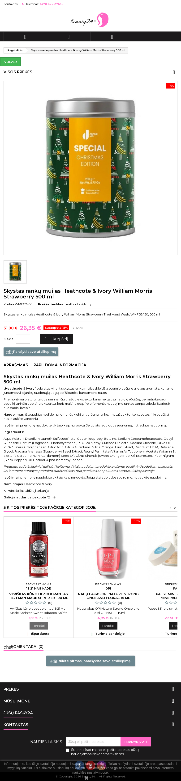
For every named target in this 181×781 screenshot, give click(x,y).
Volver (10, 62)
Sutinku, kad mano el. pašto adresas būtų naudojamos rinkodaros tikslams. (105, 752)
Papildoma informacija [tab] (60, 365)
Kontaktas (10, 4)
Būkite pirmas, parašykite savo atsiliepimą (90, 661)
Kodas (9, 304)
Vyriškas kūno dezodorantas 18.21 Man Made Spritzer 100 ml (38, 596)
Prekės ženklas (50, 304)
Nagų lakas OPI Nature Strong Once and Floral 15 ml (108, 596)
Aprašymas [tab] (16, 365)
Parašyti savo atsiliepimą (31, 352)
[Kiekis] (23, 339)
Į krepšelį (55, 339)
